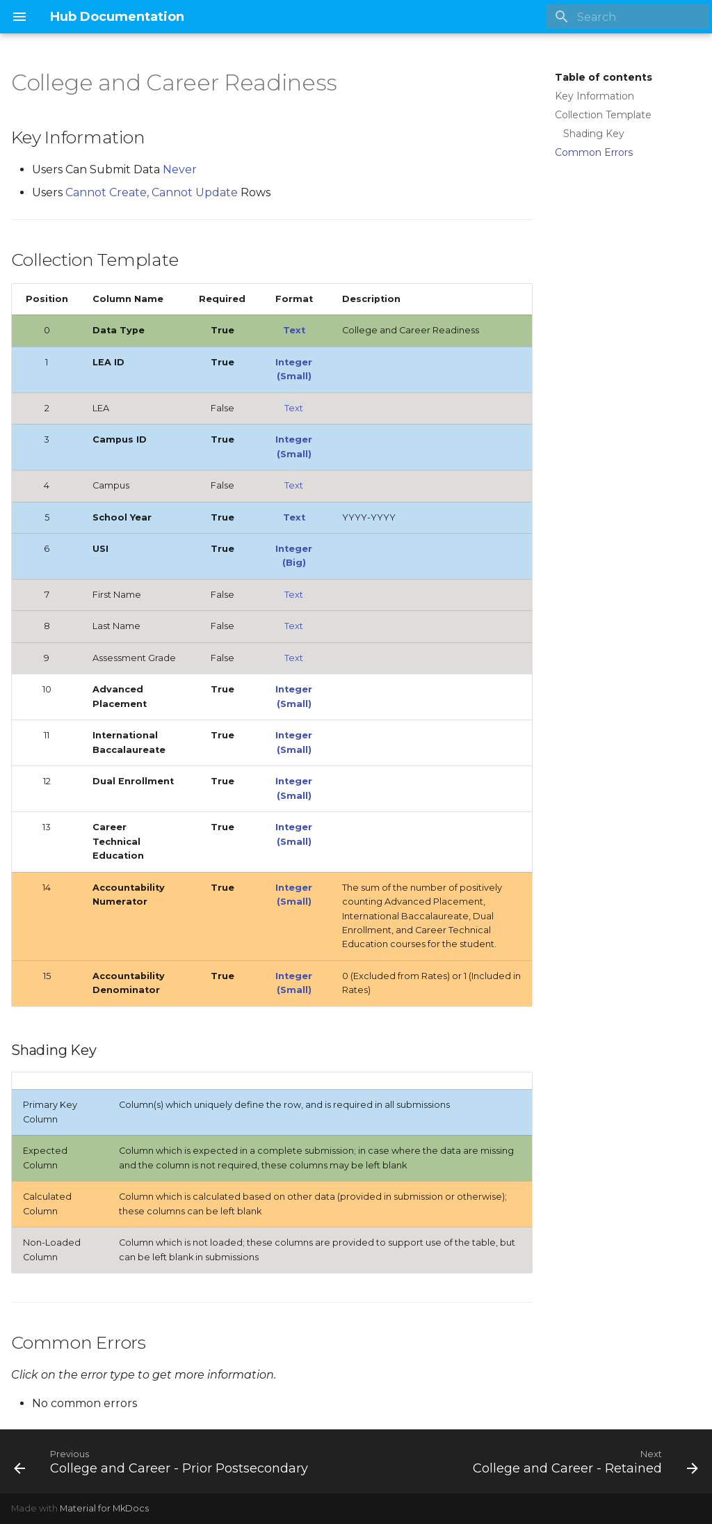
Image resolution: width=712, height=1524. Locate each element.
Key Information (594, 96)
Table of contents (603, 77)
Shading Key (593, 133)
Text (294, 330)
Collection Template (603, 115)
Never (180, 169)
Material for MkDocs (104, 1508)
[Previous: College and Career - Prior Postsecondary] (163, 1461)
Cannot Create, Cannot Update (153, 192)
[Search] (628, 16)
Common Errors (594, 152)
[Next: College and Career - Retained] (583, 1461)
